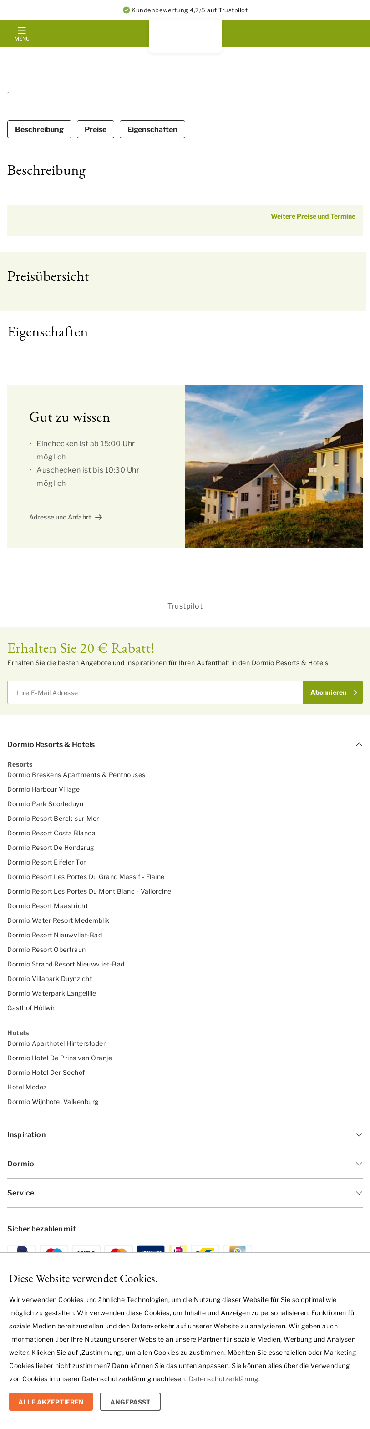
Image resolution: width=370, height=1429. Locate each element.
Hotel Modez (27, 1087)
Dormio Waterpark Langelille (51, 993)
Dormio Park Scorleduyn (45, 804)
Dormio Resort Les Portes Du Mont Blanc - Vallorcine (89, 891)
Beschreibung (39, 129)
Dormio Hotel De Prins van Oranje (59, 1058)
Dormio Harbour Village (43, 789)
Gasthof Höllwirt (32, 1008)
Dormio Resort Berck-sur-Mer (53, 818)
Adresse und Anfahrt (60, 517)
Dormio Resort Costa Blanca (51, 833)
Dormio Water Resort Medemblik (58, 920)
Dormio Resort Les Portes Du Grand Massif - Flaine (86, 876)
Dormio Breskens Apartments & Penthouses (76, 774)
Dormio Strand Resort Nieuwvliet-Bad (66, 964)
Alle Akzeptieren (51, 1402)
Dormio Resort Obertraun (46, 949)
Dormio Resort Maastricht (47, 906)
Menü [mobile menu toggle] (22, 39)
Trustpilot (185, 606)
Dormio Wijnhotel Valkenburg (53, 1101)
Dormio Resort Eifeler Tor (46, 862)
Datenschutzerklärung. (224, 1379)
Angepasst (130, 1402)
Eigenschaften (152, 129)
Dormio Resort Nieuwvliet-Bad (54, 935)
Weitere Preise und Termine (313, 216)
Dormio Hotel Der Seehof (46, 1072)
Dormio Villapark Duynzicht (49, 978)
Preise (95, 129)
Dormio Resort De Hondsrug (50, 847)
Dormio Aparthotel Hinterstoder (56, 1043)
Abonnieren (328, 692)
